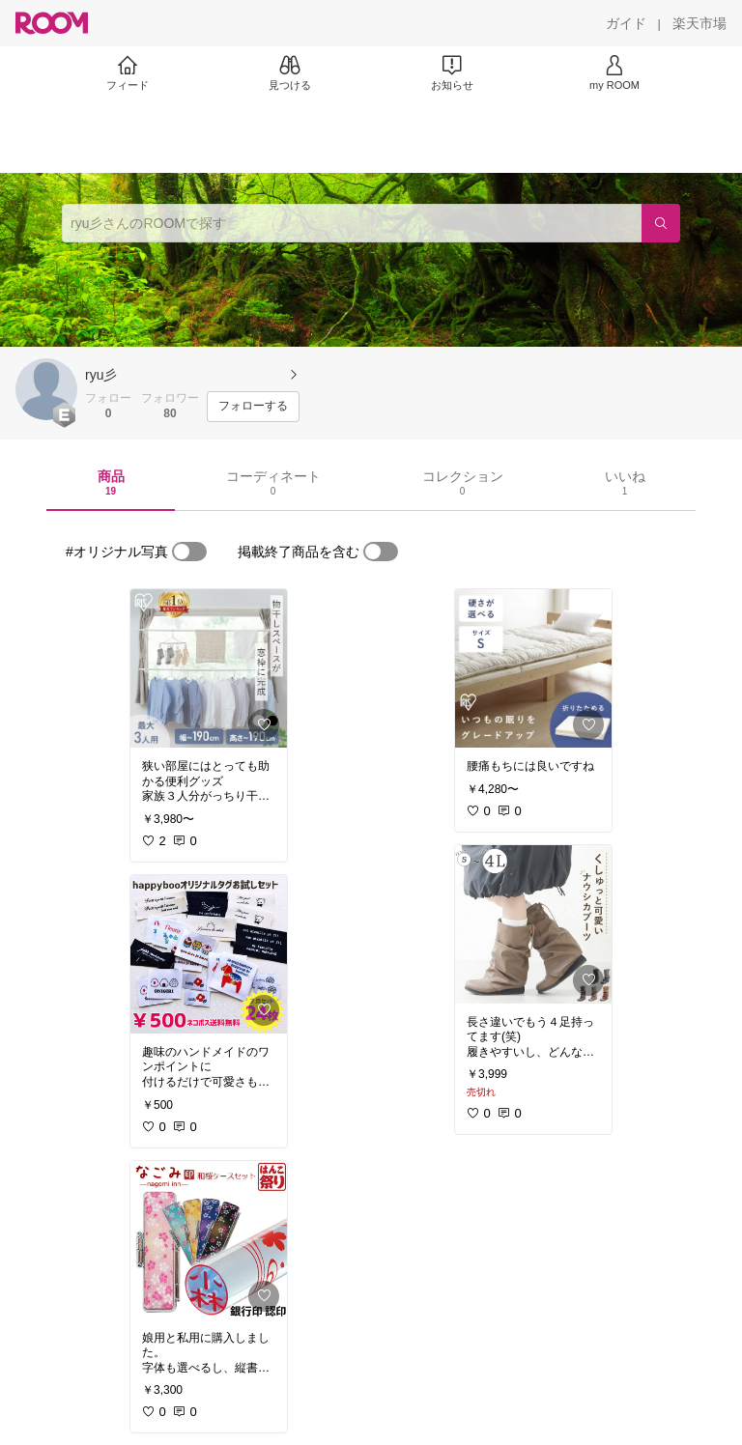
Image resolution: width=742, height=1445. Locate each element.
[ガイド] (626, 23)
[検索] (661, 223)
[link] (208, 668)
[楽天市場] (699, 23)
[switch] (189, 551)
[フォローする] (253, 406)
